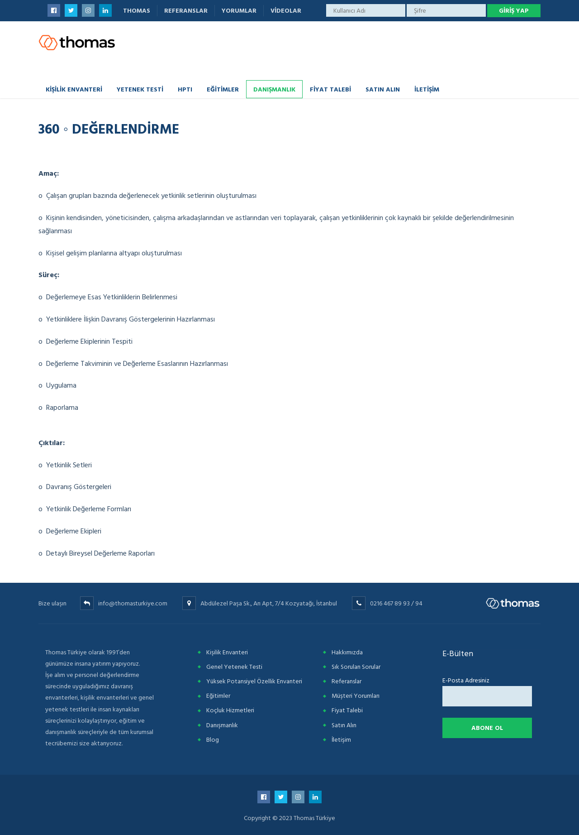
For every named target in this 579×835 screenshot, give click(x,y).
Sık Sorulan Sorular (356, 667)
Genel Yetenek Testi (234, 667)
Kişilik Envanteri (74, 89)
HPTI (185, 89)
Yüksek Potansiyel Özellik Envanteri (254, 681)
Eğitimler (223, 89)
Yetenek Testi (140, 89)
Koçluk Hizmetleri (230, 710)
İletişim (426, 89)
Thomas (136, 10)
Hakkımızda (347, 652)
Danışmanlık (274, 89)
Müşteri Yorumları (356, 696)
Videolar (286, 10)
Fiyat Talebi (330, 89)
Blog (212, 739)
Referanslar (186, 10)
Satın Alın (382, 89)
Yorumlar (239, 10)
